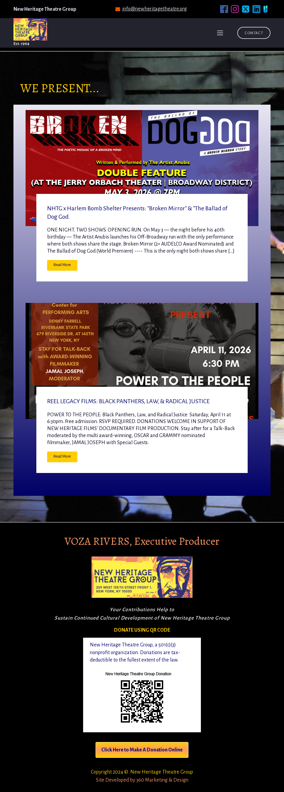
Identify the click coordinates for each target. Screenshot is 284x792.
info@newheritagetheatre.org (154, 8)
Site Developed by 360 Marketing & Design (142, 780)
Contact (254, 33)
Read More (62, 265)
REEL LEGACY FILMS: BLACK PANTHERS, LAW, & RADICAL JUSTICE (128, 401)
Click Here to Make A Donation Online (142, 749)
